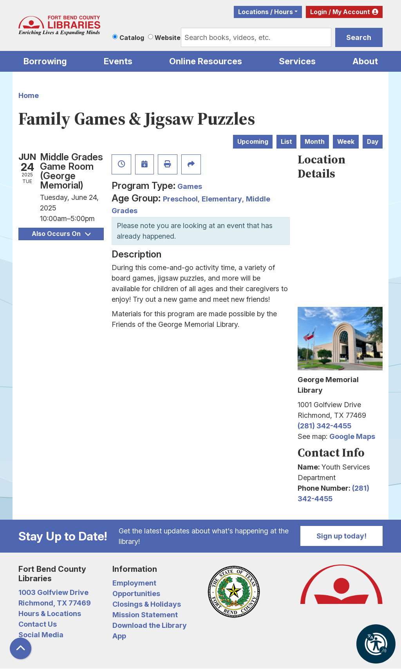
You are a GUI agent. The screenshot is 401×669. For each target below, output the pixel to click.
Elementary (222, 199)
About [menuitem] (365, 61)
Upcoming (252, 141)
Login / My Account (340, 12)
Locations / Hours (265, 12)
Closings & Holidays (146, 604)
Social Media (40, 635)
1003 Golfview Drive (53, 592)
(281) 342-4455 (324, 426)
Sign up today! (341, 536)
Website (168, 38)
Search (358, 37)
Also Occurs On (61, 234)
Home (28, 95)
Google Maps (352, 436)
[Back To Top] (20, 648)
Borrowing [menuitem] (45, 61)
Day (372, 141)
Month (315, 141)
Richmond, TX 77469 (54, 603)
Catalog (131, 38)
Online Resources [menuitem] (205, 61)
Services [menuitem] (297, 61)
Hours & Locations (49, 613)
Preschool (180, 199)
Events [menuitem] (118, 61)
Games (189, 186)
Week (345, 141)
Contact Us (37, 624)
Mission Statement (145, 615)
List (286, 141)
